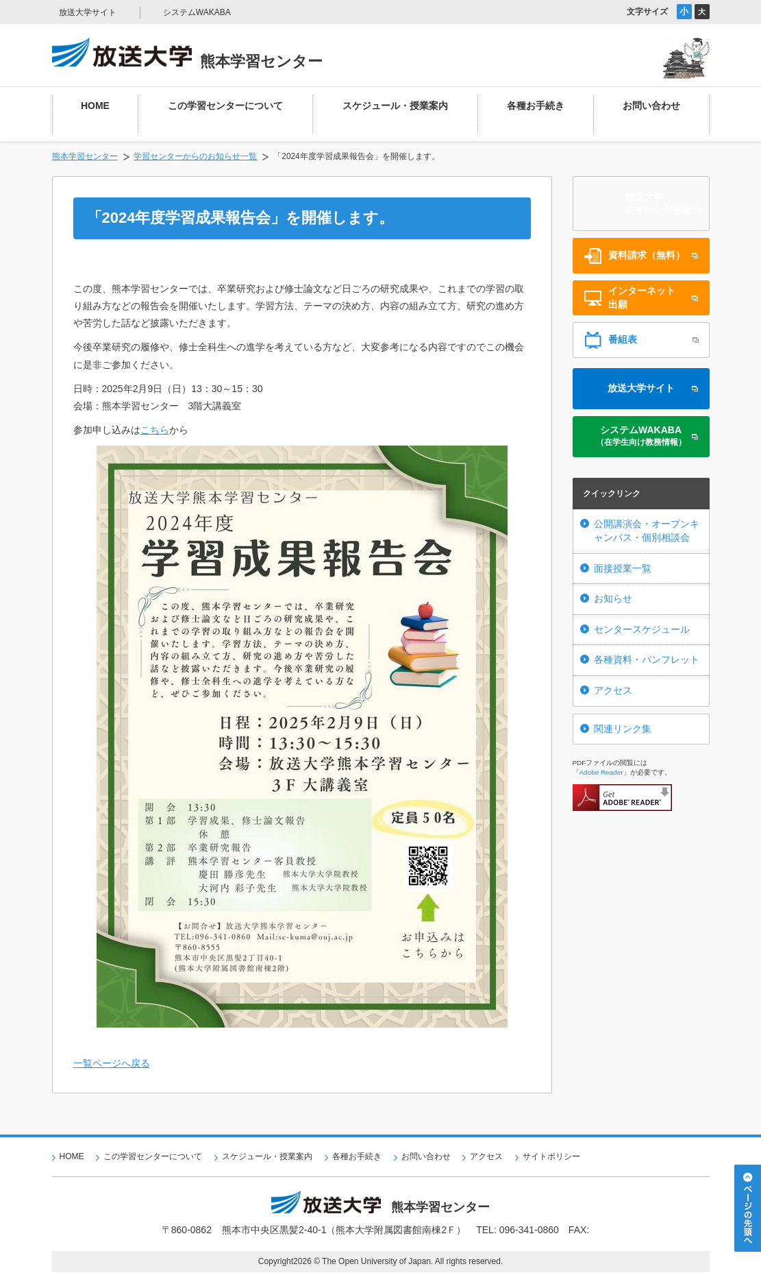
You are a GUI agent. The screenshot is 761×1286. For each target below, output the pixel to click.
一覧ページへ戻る (111, 1063)
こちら (154, 429)
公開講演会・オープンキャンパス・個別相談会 (646, 530)
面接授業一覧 (622, 568)
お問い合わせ (426, 1156)
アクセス (613, 690)
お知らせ (613, 598)
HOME (72, 1156)
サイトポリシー (551, 1156)
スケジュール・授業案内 (267, 1156)
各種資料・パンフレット (646, 659)
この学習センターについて (152, 1156)
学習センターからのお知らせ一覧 (195, 156)
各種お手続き (357, 1156)
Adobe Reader (601, 772)
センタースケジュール (642, 629)
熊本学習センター (85, 156)
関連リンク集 (622, 728)
